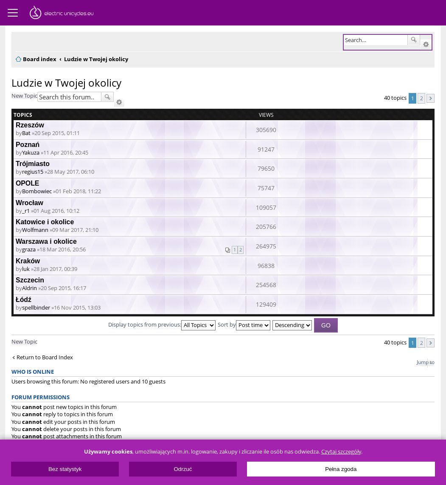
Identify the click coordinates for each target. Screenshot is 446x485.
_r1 (26, 210)
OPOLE (27, 183)
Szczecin (30, 280)
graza (29, 249)
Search (413, 40)
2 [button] (421, 98)
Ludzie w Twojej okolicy (66, 83)
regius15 (32, 171)
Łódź (23, 299)
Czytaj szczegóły (341, 451)
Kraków (28, 261)
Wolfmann (35, 230)
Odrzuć (183, 469)
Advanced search (426, 44)
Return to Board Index (45, 357)
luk (26, 269)
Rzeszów (30, 125)
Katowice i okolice (45, 222)
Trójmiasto (33, 163)
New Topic (24, 95)
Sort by (244, 324)
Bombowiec (37, 191)
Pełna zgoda (340, 469)
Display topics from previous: (162, 324)
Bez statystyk (65, 469)
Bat (26, 133)
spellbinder (36, 307)
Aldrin (29, 288)
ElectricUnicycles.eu (61, 14)
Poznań (27, 144)
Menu (12, 12)
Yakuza (30, 152)
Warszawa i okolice (46, 241)
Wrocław (29, 202)
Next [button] (430, 98)
